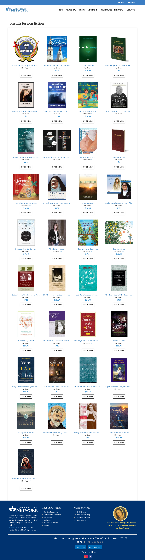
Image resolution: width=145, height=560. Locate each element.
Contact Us (94, 547)
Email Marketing (83, 517)
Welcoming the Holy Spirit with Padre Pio (62, 432)
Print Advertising (83, 514)
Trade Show (71, 10)
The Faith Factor (57, 249)
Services (82, 10)
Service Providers (51, 512)
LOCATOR (131, 10)
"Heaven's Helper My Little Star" (58, 111)
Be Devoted (88, 203)
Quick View (26, 75)
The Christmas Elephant (26, 203)
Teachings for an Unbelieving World (122, 111)
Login (131, 2)
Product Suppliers (51, 523)
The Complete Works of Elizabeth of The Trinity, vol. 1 (68, 341)
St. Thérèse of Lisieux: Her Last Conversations (64, 295)
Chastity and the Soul (119, 432)
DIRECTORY (119, 10)
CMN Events (82, 512)
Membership (93, 10)
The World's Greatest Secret (57, 386)
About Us (80, 547)
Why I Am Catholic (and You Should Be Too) (33, 386)
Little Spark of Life (88, 111)
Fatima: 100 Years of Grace (57, 65)
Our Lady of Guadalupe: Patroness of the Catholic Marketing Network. (121, 525)
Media (46, 525)
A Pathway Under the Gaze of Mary (59, 203)
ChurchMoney (88, 65)
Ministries (47, 520)
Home (61, 10)
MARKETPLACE (106, 10)
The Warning (119, 157)
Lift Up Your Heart (26, 432)
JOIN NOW (13, 527)
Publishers (48, 517)
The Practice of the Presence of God (122, 295)
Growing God (119, 249)
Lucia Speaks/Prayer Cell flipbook (121, 203)
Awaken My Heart (26, 341)
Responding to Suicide (26, 249)
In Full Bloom (119, 341)
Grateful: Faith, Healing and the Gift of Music (33, 111)
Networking (81, 520)
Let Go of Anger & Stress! (88, 295)
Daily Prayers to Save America (119, 65)
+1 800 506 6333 (93, 542)
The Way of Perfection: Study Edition (91, 386)
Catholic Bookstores (52, 514)
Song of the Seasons (88, 249)
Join (121, 2)
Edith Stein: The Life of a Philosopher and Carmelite (36, 295)
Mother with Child (88, 157)
